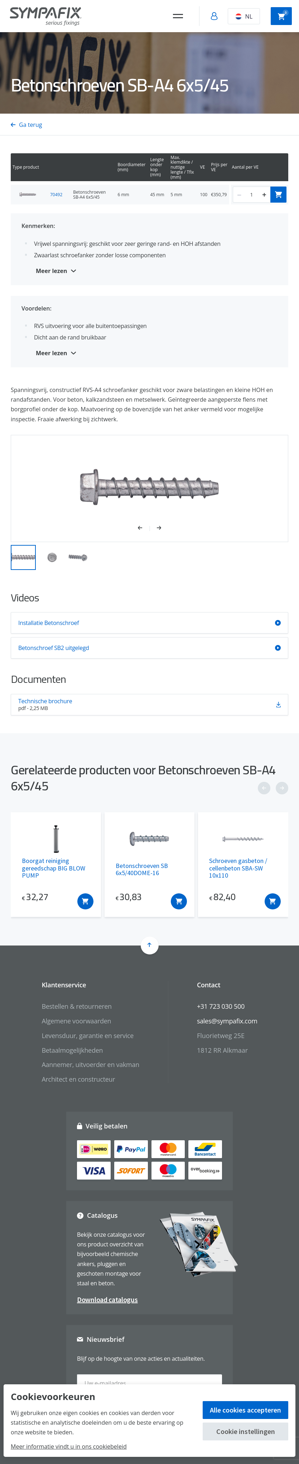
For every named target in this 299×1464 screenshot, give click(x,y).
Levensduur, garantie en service (88, 1035)
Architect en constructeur (78, 1079)
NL (243, 16)
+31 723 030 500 (221, 1006)
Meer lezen (51, 271)
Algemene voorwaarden (76, 1021)
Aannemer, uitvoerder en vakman (90, 1064)
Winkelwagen (283, 15)
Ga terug (26, 125)
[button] (144, 528)
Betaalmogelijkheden (72, 1050)
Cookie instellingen (245, 1431)
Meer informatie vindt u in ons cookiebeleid (69, 1446)
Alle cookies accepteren (245, 1409)
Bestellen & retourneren (76, 1006)
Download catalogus (107, 1299)
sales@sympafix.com (227, 1021)
